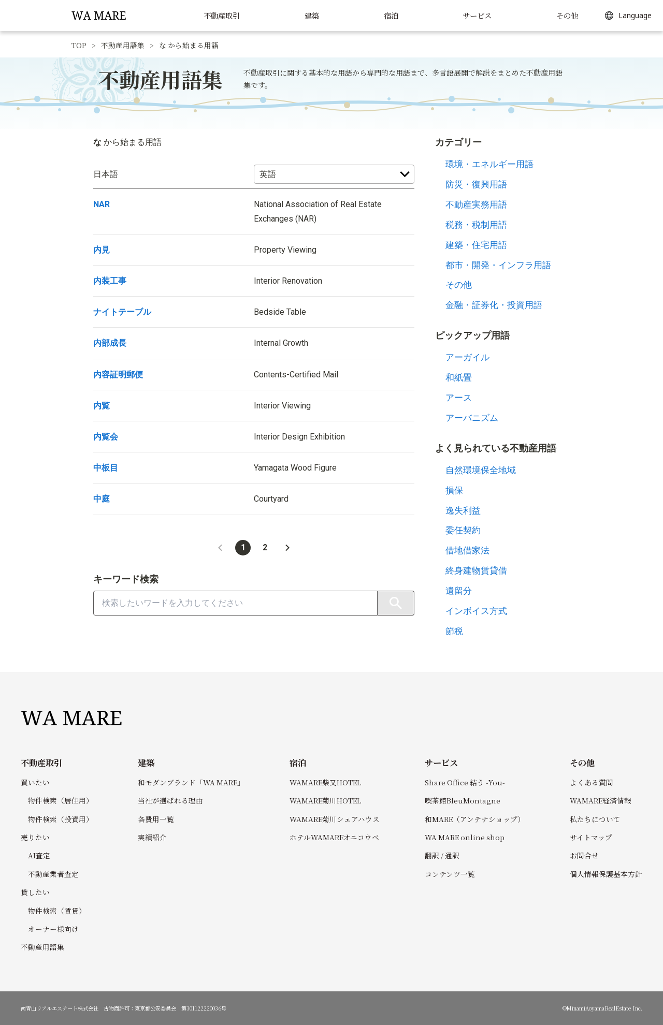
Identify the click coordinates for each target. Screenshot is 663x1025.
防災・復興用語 (476, 184)
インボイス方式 (476, 611)
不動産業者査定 (53, 874)
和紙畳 (458, 377)
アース (458, 397)
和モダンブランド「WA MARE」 (191, 782)
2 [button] (265, 547)
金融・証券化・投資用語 (493, 305)
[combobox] (235, 603)
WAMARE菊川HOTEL (325, 800)
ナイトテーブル (122, 312)
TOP (79, 45)
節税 (454, 631)
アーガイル (467, 357)
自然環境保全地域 (480, 470)
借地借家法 (467, 550)
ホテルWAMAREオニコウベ (334, 837)
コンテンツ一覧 (450, 874)
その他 (458, 285)
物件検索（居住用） (60, 800)
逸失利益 (463, 510)
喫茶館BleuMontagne (462, 800)
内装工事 (109, 281)
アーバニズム (471, 418)
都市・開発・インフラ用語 (498, 265)
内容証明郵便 (118, 374)
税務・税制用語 (476, 224)
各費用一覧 (156, 819)
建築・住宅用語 (476, 245)
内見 (101, 250)
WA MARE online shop (465, 837)
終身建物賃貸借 (476, 570)
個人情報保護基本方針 (606, 874)
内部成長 (109, 343)
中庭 (101, 499)
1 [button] (243, 547)
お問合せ (584, 855)
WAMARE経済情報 (600, 800)
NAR (101, 204)
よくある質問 (591, 782)
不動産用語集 (123, 45)
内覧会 (105, 437)
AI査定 (39, 855)
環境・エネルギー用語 (489, 164)
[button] (220, 547)
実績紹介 (152, 837)
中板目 (105, 468)
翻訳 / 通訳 (442, 855)
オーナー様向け (53, 929)
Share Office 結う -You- (465, 782)
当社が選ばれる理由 (170, 800)
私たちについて (595, 819)
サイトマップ (591, 837)
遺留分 (458, 590)
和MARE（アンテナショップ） (475, 819)
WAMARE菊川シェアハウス (335, 819)
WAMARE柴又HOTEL (325, 782)
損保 (454, 490)
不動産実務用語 (476, 204)
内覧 (101, 406)
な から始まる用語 (189, 45)
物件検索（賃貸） (57, 910)
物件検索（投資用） (60, 819)
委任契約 (463, 530)
